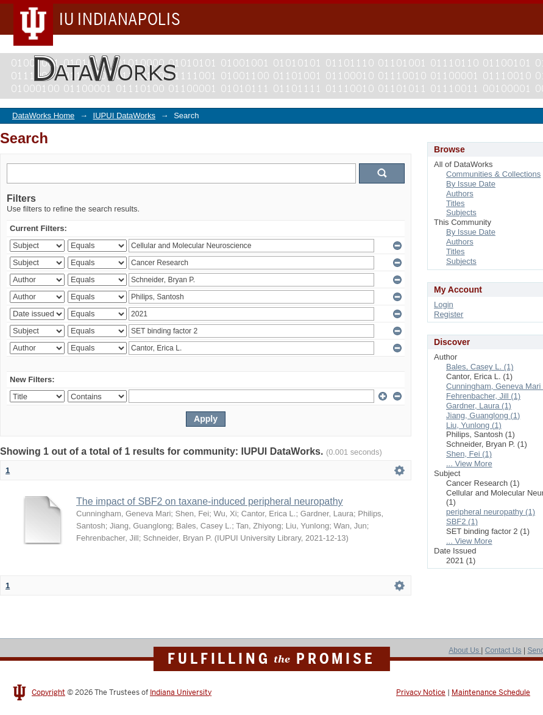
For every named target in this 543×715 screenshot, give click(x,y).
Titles (455, 203)
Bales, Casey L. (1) (480, 366)
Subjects (461, 212)
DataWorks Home (43, 115)
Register (448, 314)
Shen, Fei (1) (469, 453)
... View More (469, 463)
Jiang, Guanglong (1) (483, 415)
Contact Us (503, 650)
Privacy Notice (420, 692)
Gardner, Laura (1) (478, 405)
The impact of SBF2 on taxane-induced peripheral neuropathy (209, 501)
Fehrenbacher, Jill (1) (483, 395)
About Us (465, 650)
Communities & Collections (493, 174)
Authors (460, 193)
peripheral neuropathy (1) (490, 511)
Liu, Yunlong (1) (474, 425)
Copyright (48, 692)
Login (443, 304)
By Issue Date (470, 183)
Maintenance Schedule (491, 692)
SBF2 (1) (462, 521)
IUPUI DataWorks (124, 115)
